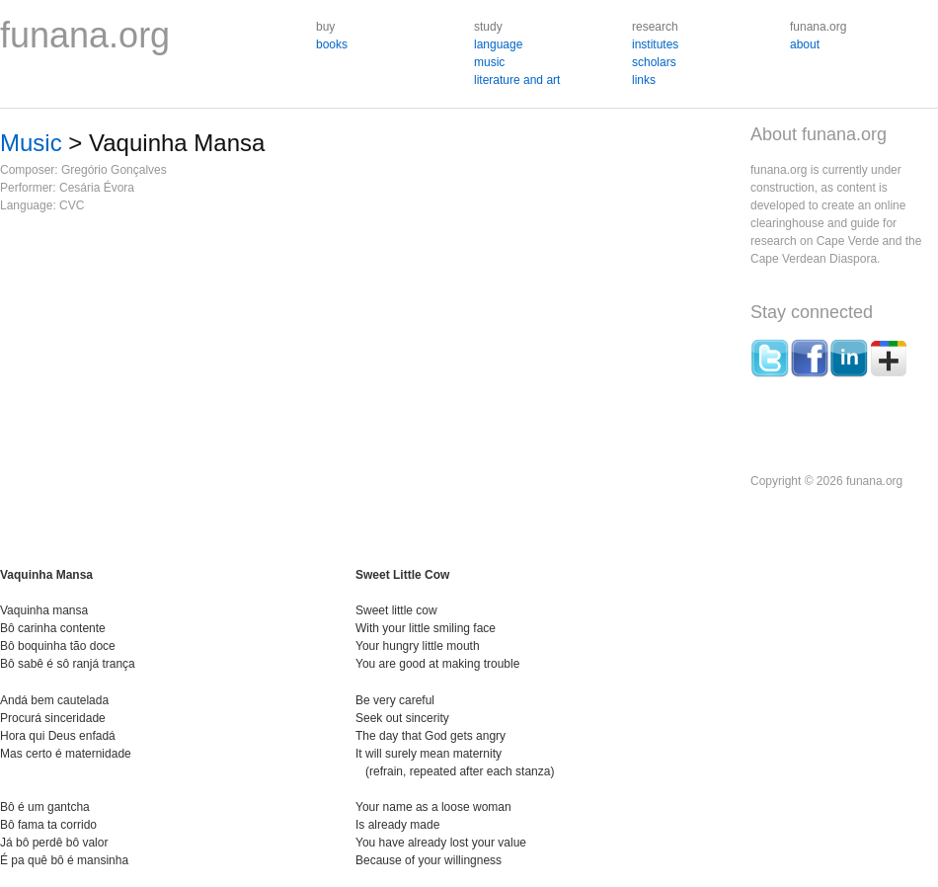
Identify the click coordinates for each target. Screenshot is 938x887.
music (489, 62)
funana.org (85, 35)
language (498, 44)
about (805, 44)
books (332, 44)
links (644, 80)
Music (31, 142)
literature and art (517, 80)
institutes (655, 44)
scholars (654, 62)
